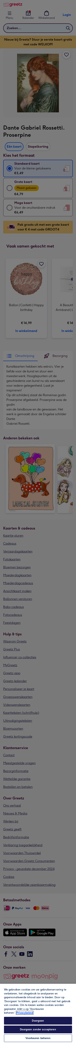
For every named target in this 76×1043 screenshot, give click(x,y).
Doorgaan (38, 1020)
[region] (38, 1013)
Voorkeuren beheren (37, 1038)
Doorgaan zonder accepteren (38, 1029)
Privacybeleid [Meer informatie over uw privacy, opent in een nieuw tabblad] (24, 1012)
